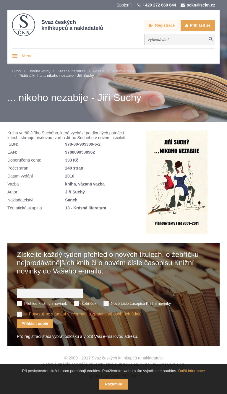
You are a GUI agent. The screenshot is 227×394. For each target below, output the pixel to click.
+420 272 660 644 (159, 5)
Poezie (99, 71)
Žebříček (88, 303)
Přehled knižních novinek (45, 303)
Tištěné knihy (39, 71)
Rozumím (113, 384)
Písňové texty (123, 71)
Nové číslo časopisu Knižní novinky (141, 303)
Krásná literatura (71, 71)
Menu (27, 55)
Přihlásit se (200, 25)
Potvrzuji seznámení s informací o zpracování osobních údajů (85, 314)
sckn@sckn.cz (201, 5)
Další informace (191, 371)
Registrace (165, 25)
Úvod (16, 71)
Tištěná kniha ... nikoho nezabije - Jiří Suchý (56, 75)
